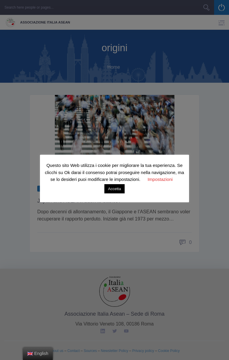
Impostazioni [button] (160, 179)
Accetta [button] (114, 189)
